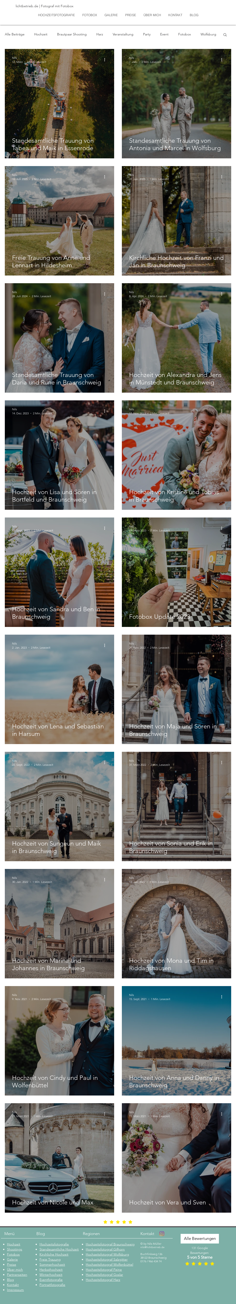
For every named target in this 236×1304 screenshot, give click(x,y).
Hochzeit (40, 34)
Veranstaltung (123, 34)
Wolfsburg (208, 34)
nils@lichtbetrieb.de (152, 1247)
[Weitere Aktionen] (106, 59)
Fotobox (184, 34)
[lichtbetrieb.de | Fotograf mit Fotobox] (50, 6)
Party (147, 34)
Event (164, 34)
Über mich (15, 1269)
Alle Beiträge (15, 34)
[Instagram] (161, 1233)
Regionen (91, 1233)
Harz (99, 34)
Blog (40, 1233)
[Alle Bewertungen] (200, 1239)
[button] (225, 35)
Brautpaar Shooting (72, 34)
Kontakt (147, 1233)
